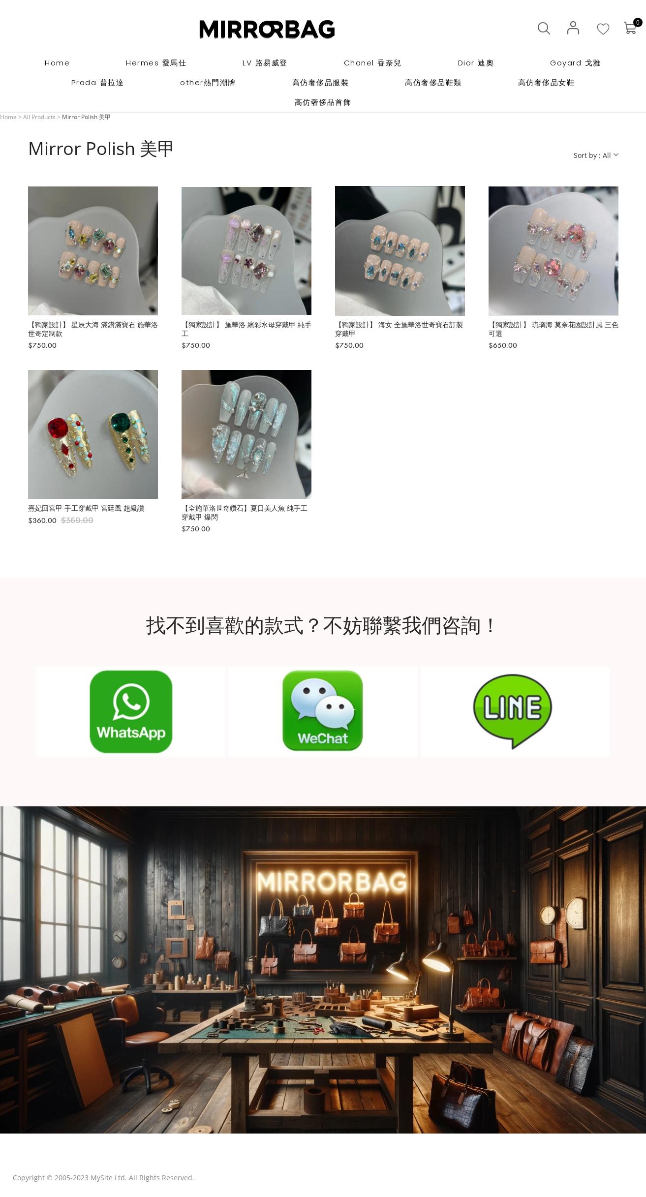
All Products (39, 117)
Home (8, 117)
